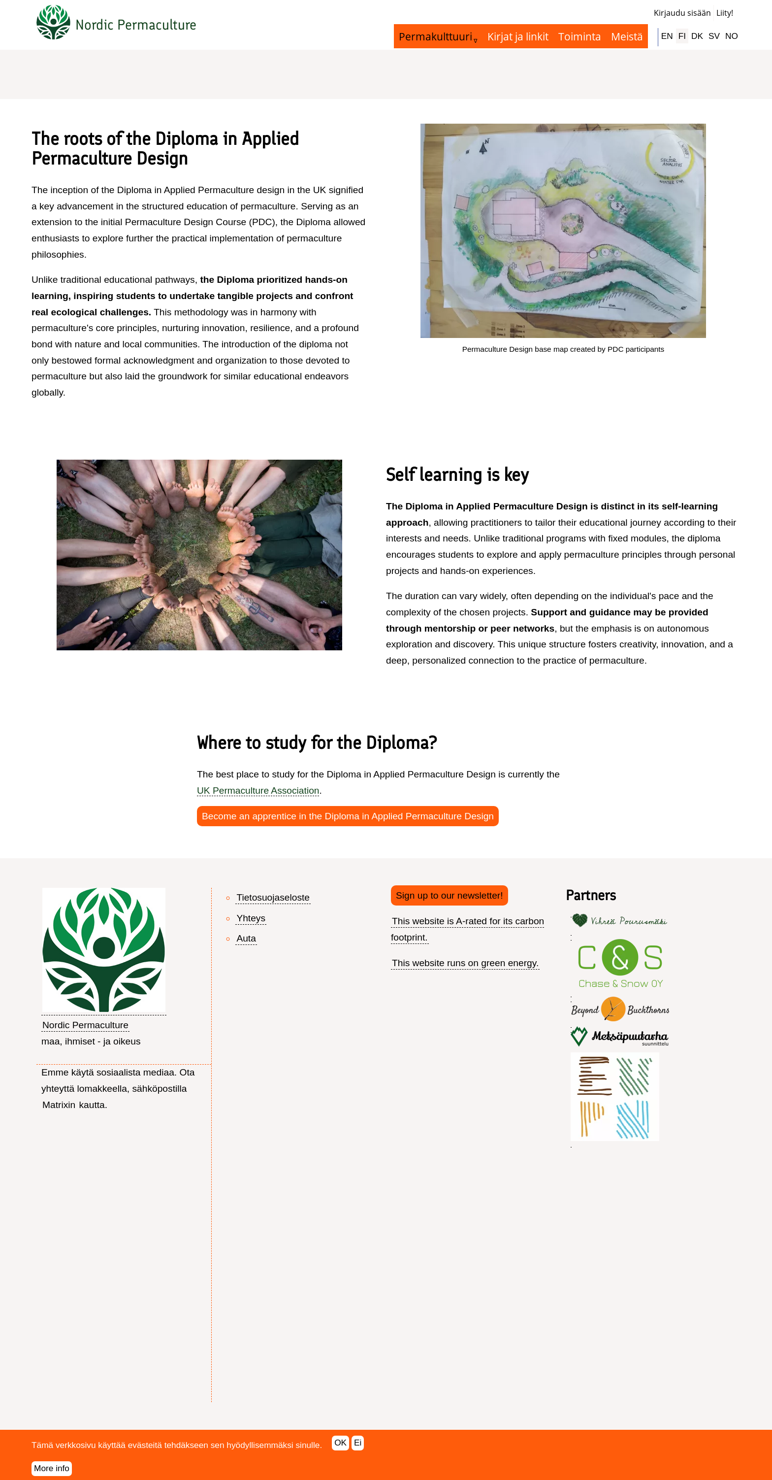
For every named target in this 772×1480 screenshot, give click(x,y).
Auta (246, 938)
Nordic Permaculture (135, 24)
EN (667, 36)
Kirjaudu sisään (682, 12)
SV (714, 36)
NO (731, 36)
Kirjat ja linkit (517, 36)
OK (340, 1449)
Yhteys (250, 918)
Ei (357, 1449)
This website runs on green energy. (465, 963)
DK (697, 36)
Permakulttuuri (435, 36)
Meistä (627, 36)
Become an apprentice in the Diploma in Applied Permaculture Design (348, 816)
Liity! (724, 12)
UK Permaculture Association (258, 790)
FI (682, 36)
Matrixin (58, 1105)
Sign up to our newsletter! (449, 895)
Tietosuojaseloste (273, 897)
